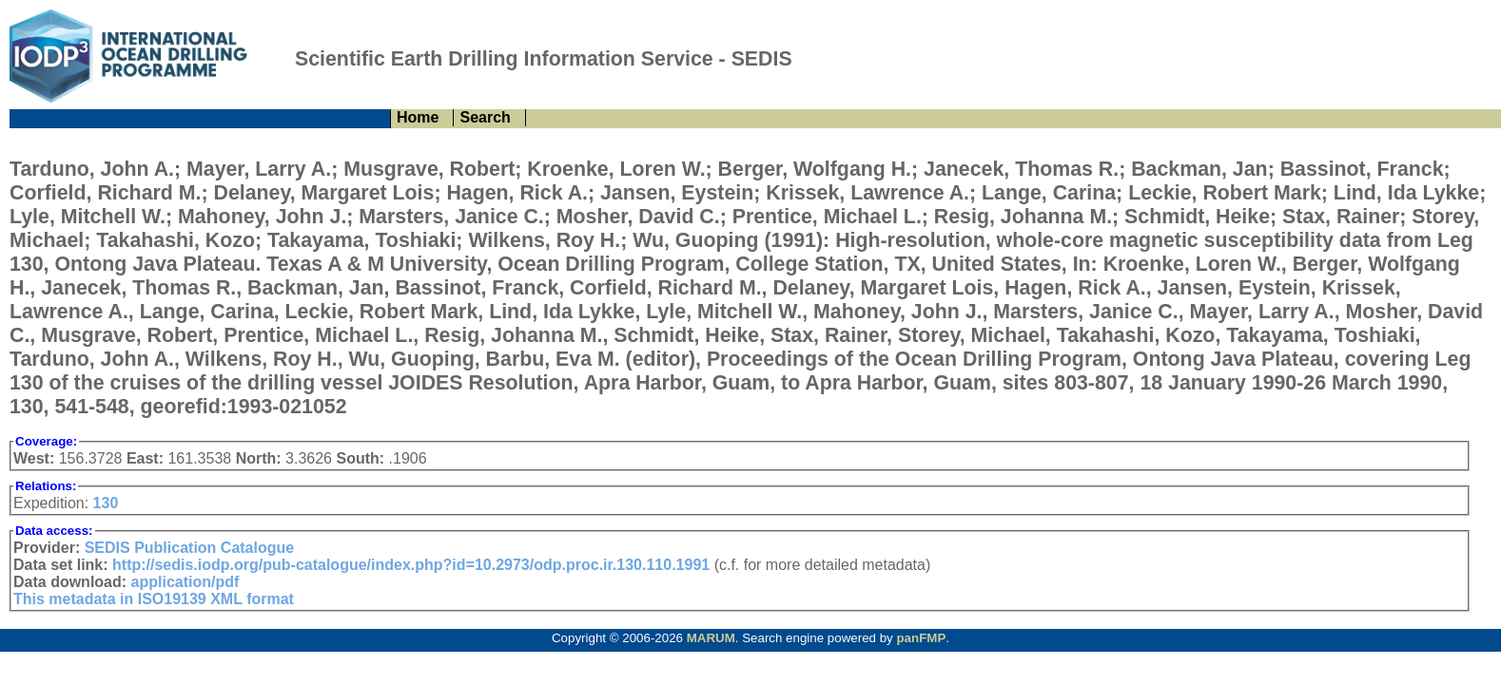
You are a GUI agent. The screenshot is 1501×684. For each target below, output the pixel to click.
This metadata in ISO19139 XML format (153, 599)
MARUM (711, 638)
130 (106, 503)
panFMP (920, 638)
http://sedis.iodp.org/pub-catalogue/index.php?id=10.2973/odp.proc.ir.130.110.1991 (411, 565)
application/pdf (185, 582)
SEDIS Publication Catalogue (189, 548)
